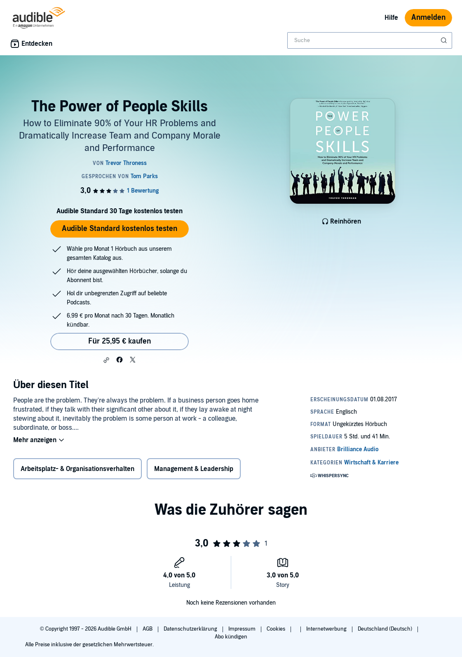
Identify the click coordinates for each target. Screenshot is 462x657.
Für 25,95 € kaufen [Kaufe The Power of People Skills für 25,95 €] (119, 341)
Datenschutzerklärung (191, 629)
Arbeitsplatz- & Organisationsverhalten (77, 469)
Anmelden (428, 17)
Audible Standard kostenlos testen (119, 228)
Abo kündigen (231, 636)
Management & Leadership (193, 469)
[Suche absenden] (444, 40)
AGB (148, 629)
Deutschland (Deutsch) (385, 629)
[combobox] (369, 40)
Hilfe (391, 18)
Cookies (276, 629)
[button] (106, 360)
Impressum (242, 629)
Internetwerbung (327, 629)
